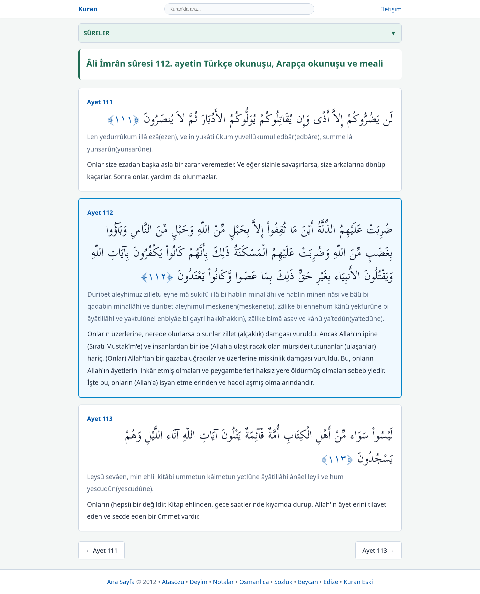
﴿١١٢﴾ (159, 276)
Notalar (223, 582)
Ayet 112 (100, 212)
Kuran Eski (358, 582)
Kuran (87, 8)
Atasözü (173, 582)
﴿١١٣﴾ (339, 458)
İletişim (391, 9)
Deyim (199, 582)
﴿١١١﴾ (125, 119)
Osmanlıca (254, 582)
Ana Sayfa (121, 582)
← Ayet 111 (101, 550)
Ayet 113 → (378, 550)
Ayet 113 (100, 419)
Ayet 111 (100, 102)
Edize (330, 582)
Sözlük (283, 582)
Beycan (308, 582)
